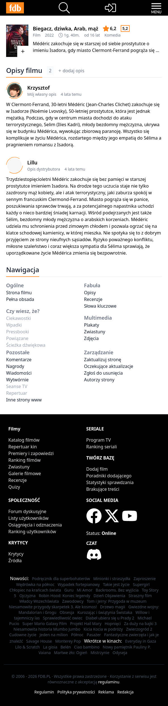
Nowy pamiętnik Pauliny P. (126, 647)
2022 (49, 35)
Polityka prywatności (76, 692)
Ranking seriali (101, 447)
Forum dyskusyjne (27, 511)
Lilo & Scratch (27, 647)
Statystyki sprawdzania (110, 482)
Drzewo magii (112, 606)
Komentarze (18, 359)
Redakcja (125, 692)
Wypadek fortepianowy (79, 584)
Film (37, 35)
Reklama (106, 692)
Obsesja (67, 612)
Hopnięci (113, 623)
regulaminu (108, 682)
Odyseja (120, 652)
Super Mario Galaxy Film (45, 623)
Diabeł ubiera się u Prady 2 (110, 618)
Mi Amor (84, 590)
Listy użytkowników (28, 518)
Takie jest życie (116, 584)
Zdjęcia (91, 338)
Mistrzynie (99, 652)
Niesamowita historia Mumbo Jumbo (47, 629)
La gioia (50, 647)
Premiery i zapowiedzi (31, 453)
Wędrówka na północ (35, 584)
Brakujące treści (102, 489)
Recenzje (93, 299)
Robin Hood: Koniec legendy (64, 595)
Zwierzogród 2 (139, 629)
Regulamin (44, 692)
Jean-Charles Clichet (108, 104)
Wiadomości (19, 373)
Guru (68, 590)
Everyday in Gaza (140, 641)
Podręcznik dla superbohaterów (61, 578)
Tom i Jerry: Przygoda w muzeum (117, 601)
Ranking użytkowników (32, 531)
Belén (66, 647)
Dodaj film (97, 469)
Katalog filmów (23, 440)
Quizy (14, 487)
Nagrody (15, 366)
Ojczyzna (27, 595)
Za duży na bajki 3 (140, 623)
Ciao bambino (86, 647)
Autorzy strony (99, 380)
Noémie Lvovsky (48, 111)
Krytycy (15, 554)
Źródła (15, 560)
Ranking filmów (24, 460)
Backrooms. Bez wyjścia (117, 590)
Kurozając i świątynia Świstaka (104, 612)
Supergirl (141, 584)
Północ (77, 634)
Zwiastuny (94, 332)
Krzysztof (38, 87)
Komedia (112, 35)
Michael (144, 618)
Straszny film (140, 595)
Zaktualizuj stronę (102, 359)
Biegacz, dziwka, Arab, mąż (65, 28)
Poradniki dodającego (109, 476)
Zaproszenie (145, 578)
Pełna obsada (20, 299)
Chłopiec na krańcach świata (35, 590)
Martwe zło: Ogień (70, 652)
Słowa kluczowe (100, 306)
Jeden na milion (53, 634)
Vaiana (44, 652)
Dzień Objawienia (109, 595)
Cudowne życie (22, 634)
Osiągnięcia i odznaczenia (35, 525)
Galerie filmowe (24, 473)
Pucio (14, 623)
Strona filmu (19, 292)
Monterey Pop (68, 641)
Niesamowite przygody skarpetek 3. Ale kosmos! (53, 606)
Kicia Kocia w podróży (103, 629)
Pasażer (94, 634)
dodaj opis (71, 71)
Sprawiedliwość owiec (62, 618)
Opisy (90, 292)
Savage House (39, 641)
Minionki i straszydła (111, 578)
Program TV (98, 440)
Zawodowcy (72, 601)
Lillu (32, 162)
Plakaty (91, 325)
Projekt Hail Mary (86, 623)
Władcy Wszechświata (39, 601)
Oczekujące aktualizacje (108, 366)
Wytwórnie (17, 380)
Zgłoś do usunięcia (103, 373)
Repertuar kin (22, 447)
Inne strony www (24, 400)
